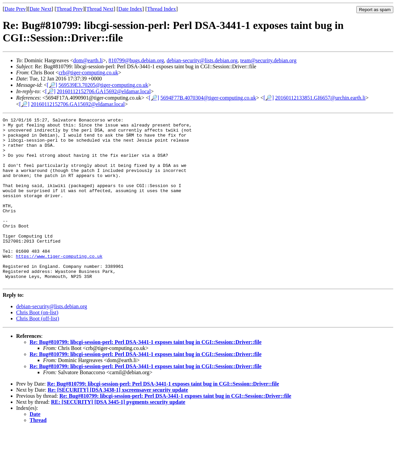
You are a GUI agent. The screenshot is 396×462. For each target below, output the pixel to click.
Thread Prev (69, 9)
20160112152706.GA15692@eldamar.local (104, 91)
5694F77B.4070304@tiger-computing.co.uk (208, 98)
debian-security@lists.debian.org (202, 60)
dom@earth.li (88, 60)
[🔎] (52, 85)
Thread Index (161, 9)
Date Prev (15, 9)
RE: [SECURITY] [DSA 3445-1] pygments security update (118, 435)
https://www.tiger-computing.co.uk (59, 284)
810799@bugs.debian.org (136, 60)
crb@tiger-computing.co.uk (88, 72)
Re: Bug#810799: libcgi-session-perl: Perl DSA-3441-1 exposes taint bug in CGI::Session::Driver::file (145, 375)
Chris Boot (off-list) (37, 352)
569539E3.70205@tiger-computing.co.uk (103, 85)
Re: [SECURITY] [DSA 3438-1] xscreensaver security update (118, 423)
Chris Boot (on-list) (37, 346)
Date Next (40, 9)
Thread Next (99, 9)
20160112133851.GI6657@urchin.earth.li (320, 98)
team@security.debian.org (268, 60)
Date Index (130, 9)
